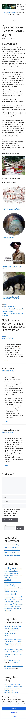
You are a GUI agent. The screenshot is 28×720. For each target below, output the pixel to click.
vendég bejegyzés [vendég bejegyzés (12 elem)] (15, 606)
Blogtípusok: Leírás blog (11, 547)
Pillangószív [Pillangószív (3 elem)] (19, 599)
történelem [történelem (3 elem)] (6, 606)
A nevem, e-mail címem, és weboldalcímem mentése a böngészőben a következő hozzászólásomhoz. (12, 512)
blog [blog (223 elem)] (9, 568)
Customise (14, 712)
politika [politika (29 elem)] (7, 601)
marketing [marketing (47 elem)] (8, 597)
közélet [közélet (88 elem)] (14, 594)
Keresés (6, 525)
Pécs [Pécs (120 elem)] (14, 604)
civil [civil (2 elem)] (12, 573)
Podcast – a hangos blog (11, 545)
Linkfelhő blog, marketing (12, 660)
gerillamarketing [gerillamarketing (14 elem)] (9, 586)
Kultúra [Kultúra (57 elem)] (7, 594)
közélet (10, 306)
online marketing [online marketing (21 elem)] (10, 599)
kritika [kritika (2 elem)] (19, 591)
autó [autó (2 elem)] (5, 568)
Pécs (14, 306)
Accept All (14, 708)
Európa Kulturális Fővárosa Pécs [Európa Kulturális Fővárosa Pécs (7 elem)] (12, 582)
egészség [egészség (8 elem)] (16, 575)
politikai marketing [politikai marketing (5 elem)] (15, 601)
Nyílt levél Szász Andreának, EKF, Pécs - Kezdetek (11, 633)
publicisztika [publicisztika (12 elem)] (8, 604)
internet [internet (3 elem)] (6, 589)
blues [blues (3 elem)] (12, 571)
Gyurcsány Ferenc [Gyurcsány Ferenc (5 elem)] (8, 588)
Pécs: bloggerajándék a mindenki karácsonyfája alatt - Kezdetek (13, 644)
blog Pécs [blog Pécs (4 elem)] (19, 568)
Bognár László (14, 662)
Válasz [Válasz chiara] (6, 360)
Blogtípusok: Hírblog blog (12, 555)
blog (13, 12)
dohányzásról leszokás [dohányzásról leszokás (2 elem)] (8, 575)
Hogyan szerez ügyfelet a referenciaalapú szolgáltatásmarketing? (11, 690)
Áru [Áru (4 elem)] (20, 608)
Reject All (14, 716)
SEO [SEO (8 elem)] (18, 604)
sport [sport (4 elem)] (21, 604)
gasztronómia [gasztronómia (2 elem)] (7, 584)
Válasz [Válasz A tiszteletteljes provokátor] (6, 465)
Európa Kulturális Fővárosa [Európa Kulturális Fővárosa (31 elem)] (10, 578)
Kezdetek (21, 4)
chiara (4, 336)
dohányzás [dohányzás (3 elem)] (16, 573)
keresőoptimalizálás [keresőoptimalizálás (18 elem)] (10, 592)
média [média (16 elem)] (20, 597)
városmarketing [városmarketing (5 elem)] (12, 608)
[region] (14, 707)
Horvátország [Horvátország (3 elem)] (16, 587)
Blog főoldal (7, 12)
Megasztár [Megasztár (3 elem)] (15, 597)
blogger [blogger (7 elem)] (14, 568)
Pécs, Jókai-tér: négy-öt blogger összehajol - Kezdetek (13, 654)
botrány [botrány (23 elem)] (17, 571)
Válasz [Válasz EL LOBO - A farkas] (6, 421)
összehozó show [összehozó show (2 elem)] (7, 610)
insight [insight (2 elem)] (21, 587)
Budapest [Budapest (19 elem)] (7, 573)
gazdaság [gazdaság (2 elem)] (12, 584)
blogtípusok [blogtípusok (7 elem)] (7, 571)
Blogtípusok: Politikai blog (12, 550)
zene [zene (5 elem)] (18, 608)
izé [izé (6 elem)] (9, 589)
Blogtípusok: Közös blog (11, 552)
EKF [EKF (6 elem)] (20, 575)
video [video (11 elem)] (6, 608)
